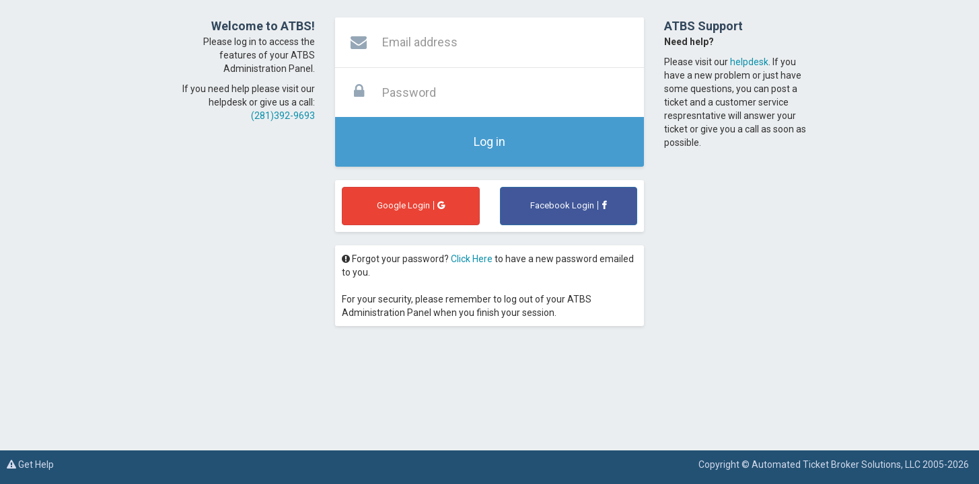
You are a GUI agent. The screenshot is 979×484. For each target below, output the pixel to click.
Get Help (30, 464)
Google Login (411, 205)
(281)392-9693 (283, 115)
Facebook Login (568, 205)
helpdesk (749, 61)
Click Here (472, 258)
